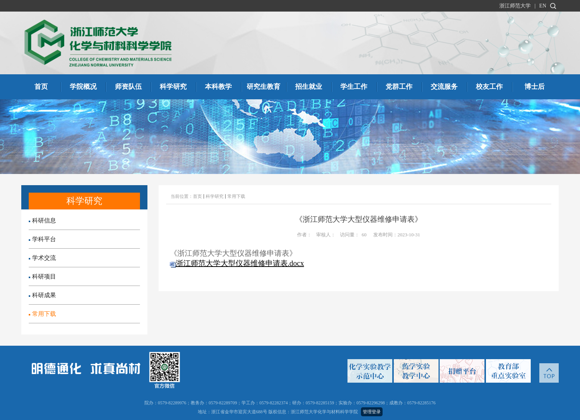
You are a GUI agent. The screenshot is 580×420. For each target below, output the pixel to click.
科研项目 (42, 276)
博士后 (534, 86)
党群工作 (399, 86)
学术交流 (42, 258)
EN (542, 6)
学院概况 (83, 86)
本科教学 (218, 86)
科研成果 (42, 295)
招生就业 (308, 86)
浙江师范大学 (515, 6)
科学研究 (173, 86)
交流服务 (444, 86)
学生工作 (353, 86)
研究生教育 (263, 86)
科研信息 (42, 220)
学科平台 (42, 239)
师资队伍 (128, 86)
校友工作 (489, 86)
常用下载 (42, 314)
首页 (41, 86)
